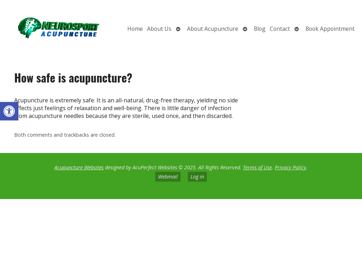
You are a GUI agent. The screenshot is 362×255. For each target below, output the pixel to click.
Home (135, 29)
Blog (259, 29)
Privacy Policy (290, 167)
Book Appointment (330, 29)
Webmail (168, 176)
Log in (197, 176)
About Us (159, 29)
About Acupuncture (212, 29)
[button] (9, 111)
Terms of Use (257, 167)
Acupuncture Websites (79, 167)
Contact (280, 29)
